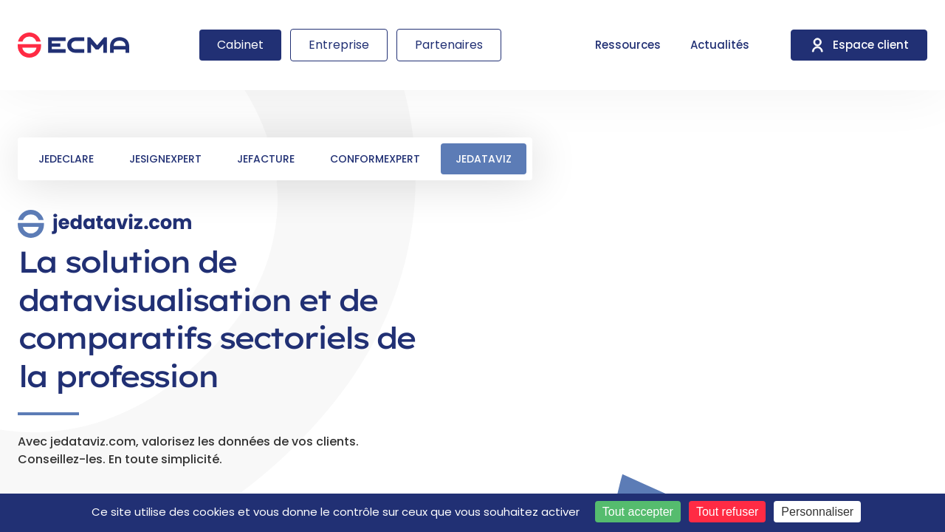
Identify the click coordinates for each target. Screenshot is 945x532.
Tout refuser (727, 511)
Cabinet (240, 44)
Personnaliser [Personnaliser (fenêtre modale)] (817, 511)
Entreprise (339, 44)
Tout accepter (637, 511)
